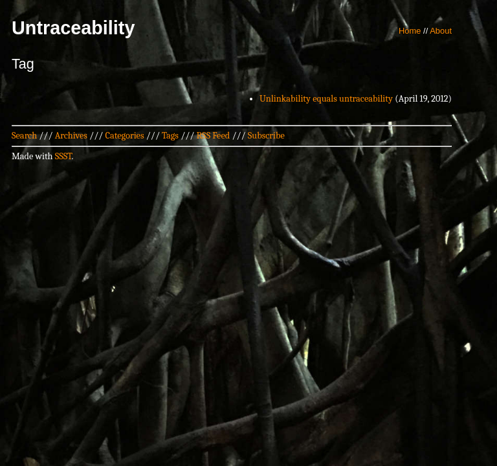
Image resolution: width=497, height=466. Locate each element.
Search (24, 135)
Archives (71, 135)
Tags (170, 135)
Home (410, 31)
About (441, 31)
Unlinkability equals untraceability (326, 98)
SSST (63, 156)
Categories (124, 135)
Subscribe (266, 135)
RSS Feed (213, 135)
